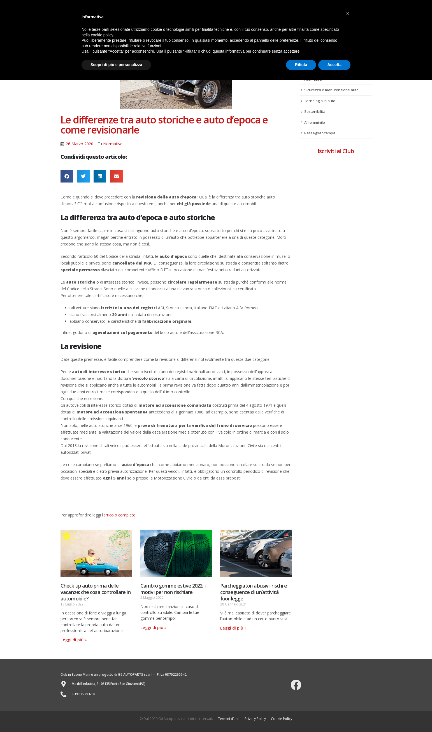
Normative (112, 143)
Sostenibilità (314, 111)
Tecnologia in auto (319, 100)
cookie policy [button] (102, 35)
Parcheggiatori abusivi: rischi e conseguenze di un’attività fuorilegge (253, 592)
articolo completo (119, 515)
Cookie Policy (281, 718)
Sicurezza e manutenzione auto (331, 89)
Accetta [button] (334, 64)
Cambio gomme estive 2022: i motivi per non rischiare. (173, 588)
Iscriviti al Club (336, 151)
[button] (347, 13)
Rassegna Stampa (319, 132)
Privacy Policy (255, 718)
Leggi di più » (74, 639)
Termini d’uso (229, 718)
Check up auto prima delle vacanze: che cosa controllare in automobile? (96, 592)
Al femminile (314, 122)
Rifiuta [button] (301, 64)
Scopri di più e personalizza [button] (116, 64)
